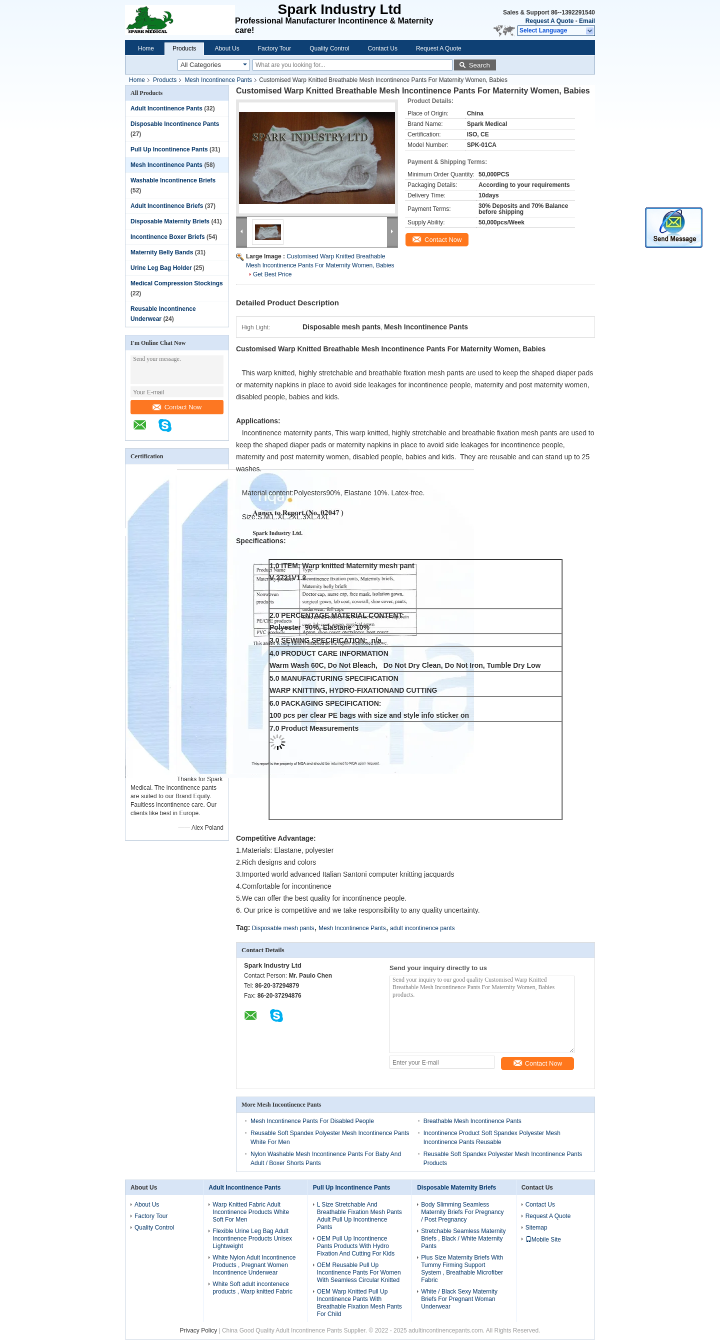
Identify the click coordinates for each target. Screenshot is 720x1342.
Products (184, 48)
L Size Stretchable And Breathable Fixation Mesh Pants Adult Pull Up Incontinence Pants (359, 1216)
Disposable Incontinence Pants (174, 123)
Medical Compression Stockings (176, 283)
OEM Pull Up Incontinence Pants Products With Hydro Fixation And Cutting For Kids (355, 1246)
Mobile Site (543, 1239)
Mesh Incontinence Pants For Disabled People (312, 1121)
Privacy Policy (198, 1330)
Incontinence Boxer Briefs (167, 236)
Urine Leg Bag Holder (161, 267)
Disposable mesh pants (283, 928)
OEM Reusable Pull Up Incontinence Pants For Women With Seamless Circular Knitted (359, 1273)
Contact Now (177, 407)
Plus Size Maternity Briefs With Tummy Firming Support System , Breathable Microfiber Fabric (462, 1269)
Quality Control (329, 48)
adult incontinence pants (422, 928)
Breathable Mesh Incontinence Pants (473, 1121)
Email (587, 20)
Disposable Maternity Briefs (170, 221)
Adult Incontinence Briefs (166, 205)
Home (146, 48)
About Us (226, 48)
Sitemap (537, 1227)
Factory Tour (274, 48)
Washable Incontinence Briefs (173, 180)
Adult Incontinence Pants (166, 108)
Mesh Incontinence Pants (218, 79)
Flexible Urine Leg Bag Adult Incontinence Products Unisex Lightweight (252, 1239)
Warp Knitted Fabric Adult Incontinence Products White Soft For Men (250, 1212)
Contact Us (383, 48)
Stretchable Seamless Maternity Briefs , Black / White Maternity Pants (463, 1239)
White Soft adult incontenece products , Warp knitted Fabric (252, 1288)
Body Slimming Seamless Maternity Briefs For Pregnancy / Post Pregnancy (462, 1212)
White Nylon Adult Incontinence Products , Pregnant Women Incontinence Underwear (254, 1265)
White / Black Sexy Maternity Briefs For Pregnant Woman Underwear (459, 1299)
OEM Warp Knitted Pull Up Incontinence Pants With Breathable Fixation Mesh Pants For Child (359, 1303)
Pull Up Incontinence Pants (169, 149)
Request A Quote (550, 20)
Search (479, 65)
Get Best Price (272, 274)
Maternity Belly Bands (161, 252)
